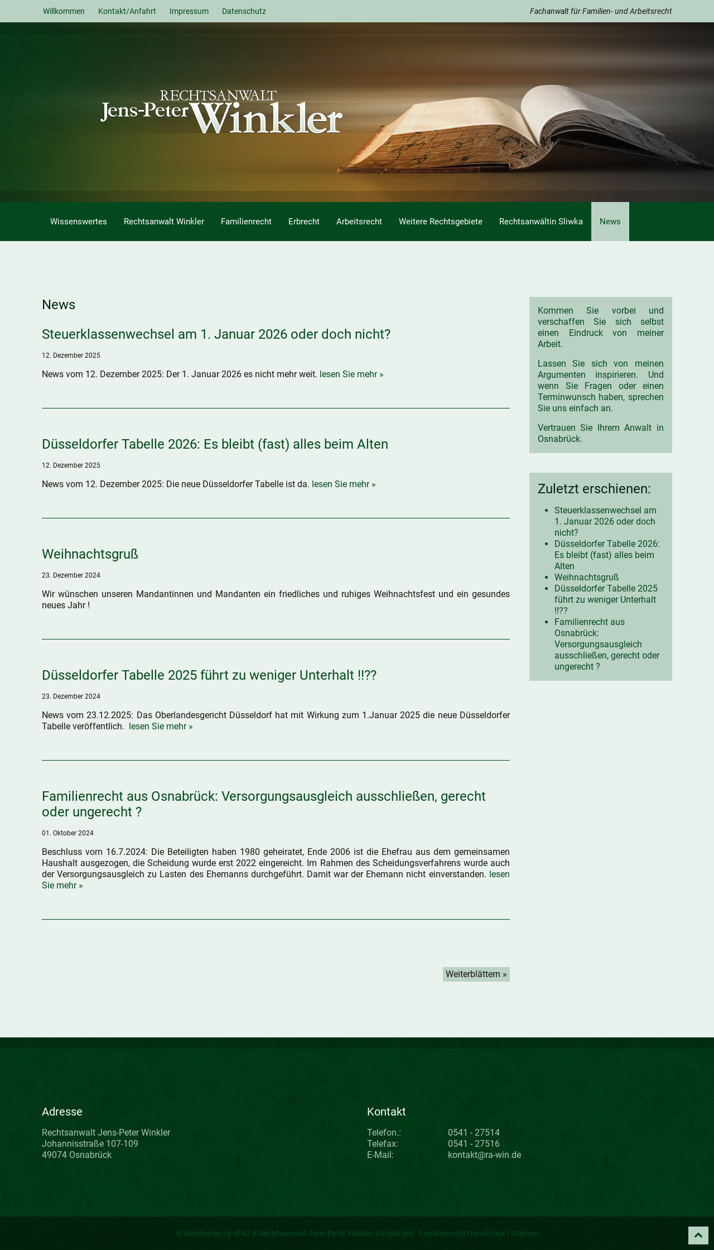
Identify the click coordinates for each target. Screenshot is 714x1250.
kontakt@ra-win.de (484, 1155)
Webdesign (202, 1233)
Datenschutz (244, 11)
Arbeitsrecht (359, 222)
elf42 (241, 1233)
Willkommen (64, 11)
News (610, 222)
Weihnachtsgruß (90, 554)
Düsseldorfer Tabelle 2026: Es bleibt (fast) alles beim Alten (215, 444)
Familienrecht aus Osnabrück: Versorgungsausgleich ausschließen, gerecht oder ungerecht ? (606, 644)
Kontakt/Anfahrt (127, 11)
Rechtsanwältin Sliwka (541, 222)
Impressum (189, 11)
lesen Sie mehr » (352, 374)
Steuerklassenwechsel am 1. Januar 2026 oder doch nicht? (216, 334)
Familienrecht (246, 222)
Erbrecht (304, 222)
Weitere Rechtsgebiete (441, 222)
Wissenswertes (78, 222)
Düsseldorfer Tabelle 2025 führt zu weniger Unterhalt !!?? (209, 675)
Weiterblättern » (476, 974)
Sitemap (524, 1233)
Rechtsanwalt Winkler (164, 222)
